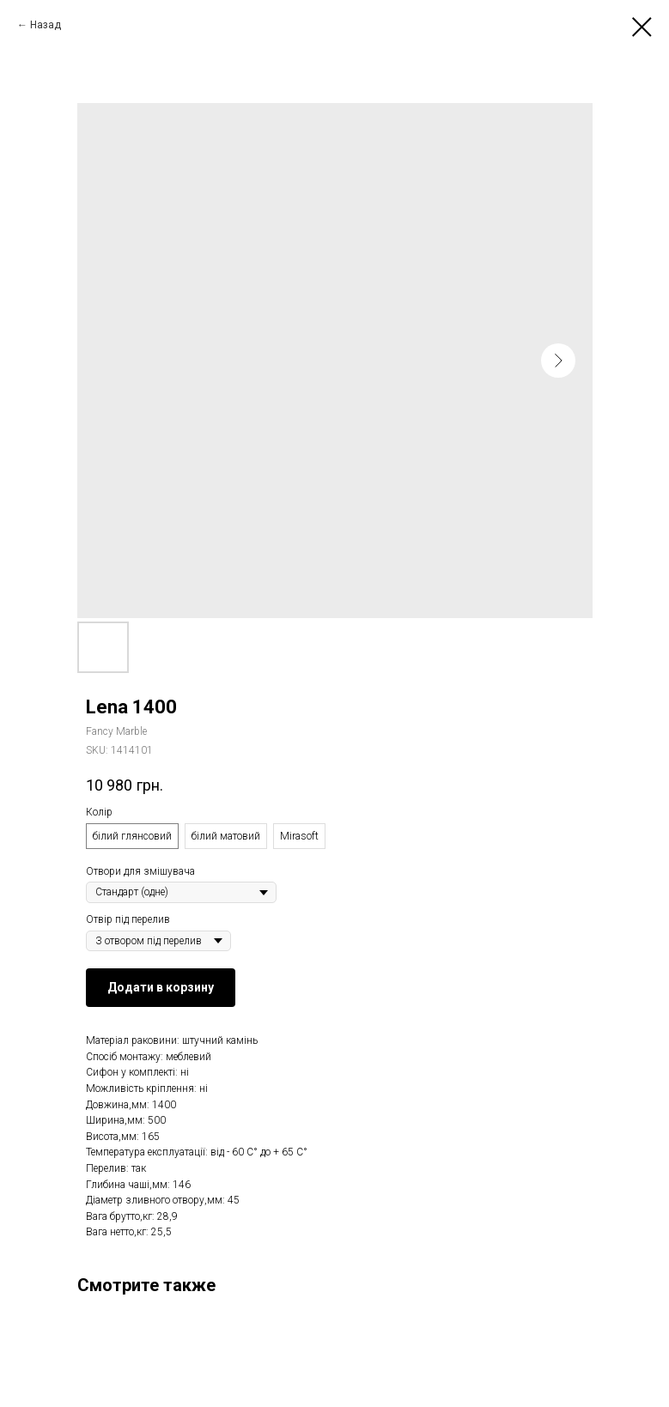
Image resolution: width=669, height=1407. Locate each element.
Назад (45, 25)
